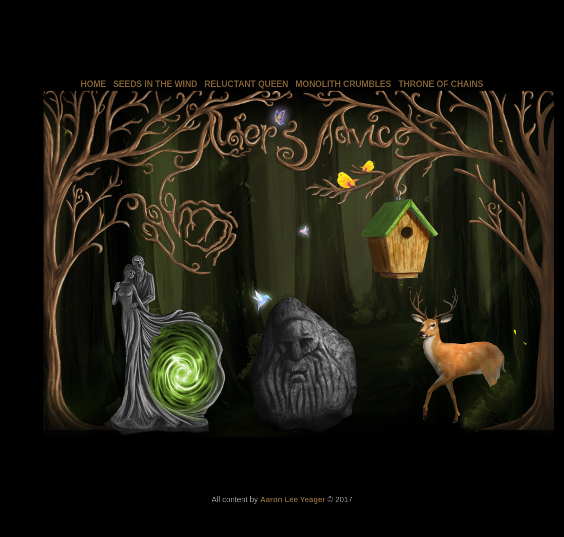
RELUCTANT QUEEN (246, 84)
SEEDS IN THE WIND (155, 84)
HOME (93, 84)
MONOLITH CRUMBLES (343, 84)
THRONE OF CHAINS (441, 84)
